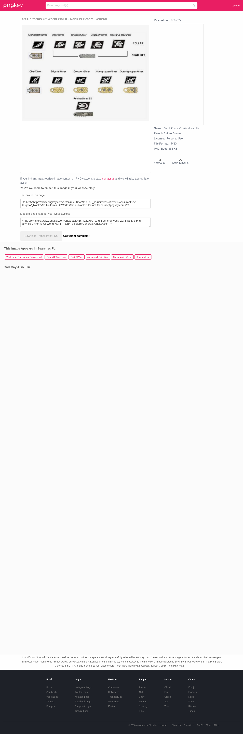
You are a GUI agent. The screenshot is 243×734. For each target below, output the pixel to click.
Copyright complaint (76, 235)
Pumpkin (51, 706)
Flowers (192, 692)
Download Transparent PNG (41, 235)
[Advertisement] (61, 146)
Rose (191, 696)
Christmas (113, 687)
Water (191, 701)
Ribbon (192, 706)
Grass (167, 696)
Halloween (113, 692)
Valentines (113, 701)
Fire (166, 692)
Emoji (191, 687)
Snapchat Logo (83, 706)
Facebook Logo (83, 701)
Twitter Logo (81, 692)
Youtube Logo (82, 696)
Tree (166, 706)
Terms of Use (212, 725)
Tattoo (191, 711)
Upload (236, 5)
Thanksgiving (115, 696)
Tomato (50, 701)
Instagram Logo (83, 687)
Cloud (167, 687)
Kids (141, 711)
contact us (108, 178)
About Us (176, 725)
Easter (111, 706)
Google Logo (81, 711)
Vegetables (52, 696)
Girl (141, 692)
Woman (143, 701)
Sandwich (51, 692)
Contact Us (188, 725)
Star (166, 701)
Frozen (142, 687)
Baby (141, 696)
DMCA (200, 725)
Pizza (49, 687)
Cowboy (143, 706)
